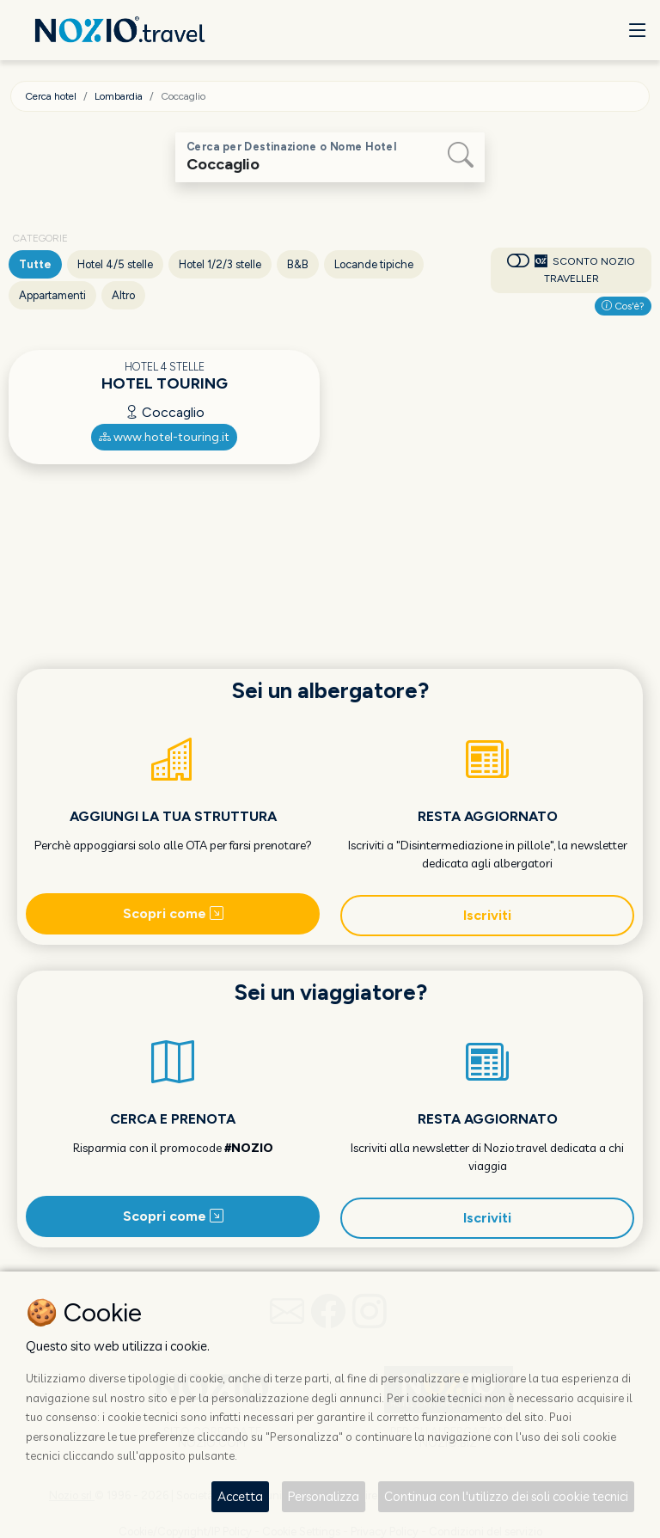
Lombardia (119, 96)
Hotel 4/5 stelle (115, 264)
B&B (298, 264)
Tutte (35, 264)
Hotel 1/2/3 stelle (220, 264)
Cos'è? (623, 306)
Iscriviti (487, 915)
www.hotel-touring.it (164, 437)
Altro (123, 295)
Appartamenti (52, 295)
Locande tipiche (373, 264)
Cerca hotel (50, 96)
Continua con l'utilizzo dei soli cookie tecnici (506, 1496)
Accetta (240, 1496)
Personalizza (323, 1496)
